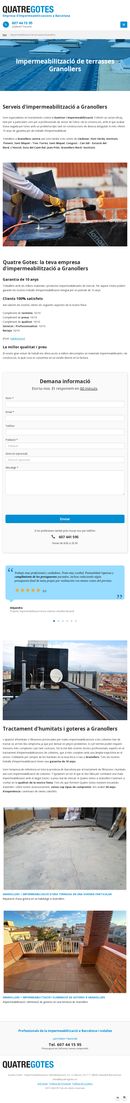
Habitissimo (17, 338)
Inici (5, 34)
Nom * (9, 398)
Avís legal (43, 1083)
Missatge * (11, 467)
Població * (11, 439)
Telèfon (10, 426)
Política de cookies (82, 1083)
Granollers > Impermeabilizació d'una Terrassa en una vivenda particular (57, 894)
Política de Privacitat (60, 1083)
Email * (9, 412)
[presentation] (33, 505)
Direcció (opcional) (16, 453)
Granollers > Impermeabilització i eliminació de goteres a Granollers (54, 997)
